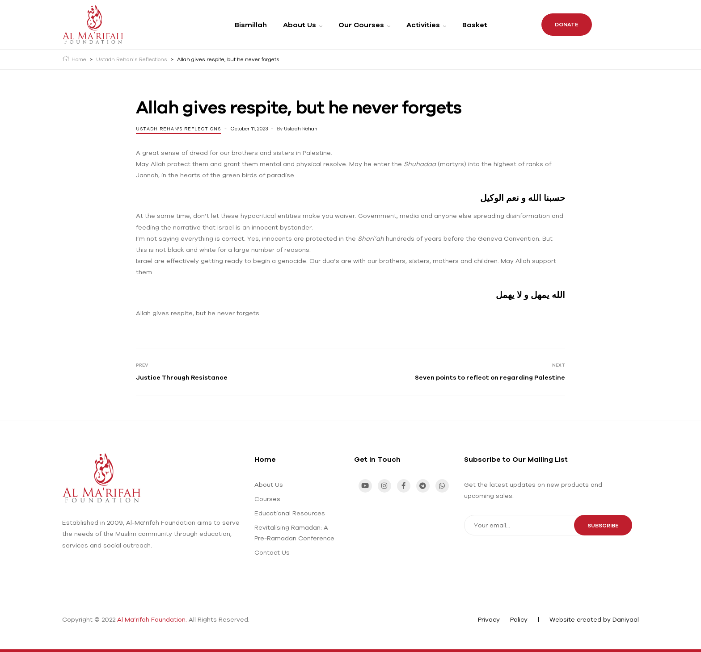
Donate (567, 24)
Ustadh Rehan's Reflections (178, 128)
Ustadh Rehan (300, 128)
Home (265, 459)
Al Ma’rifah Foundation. (152, 619)
